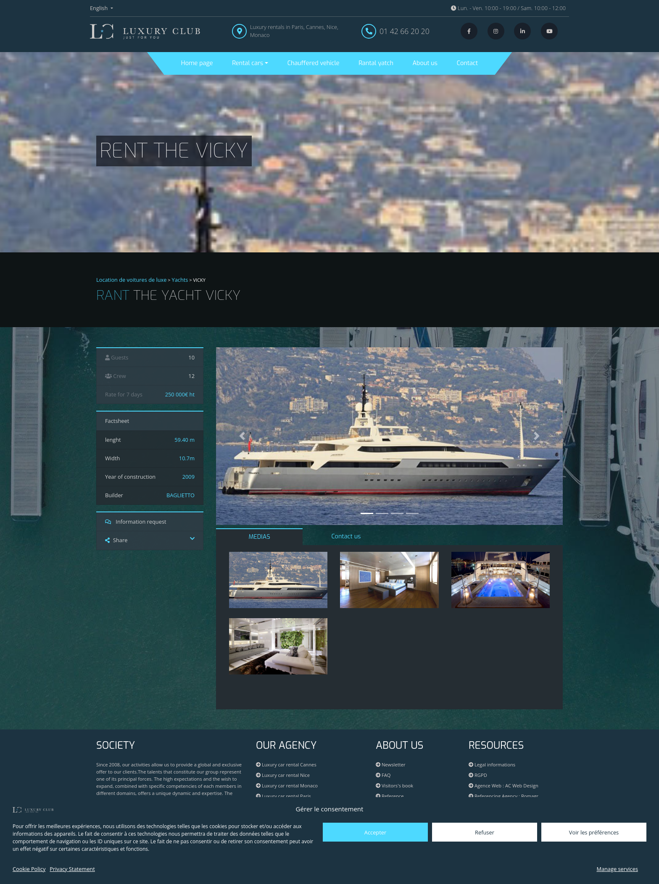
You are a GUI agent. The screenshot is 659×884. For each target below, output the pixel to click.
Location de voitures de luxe (131, 279)
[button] (242, 436)
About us (425, 63)
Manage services (617, 869)
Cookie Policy (29, 869)
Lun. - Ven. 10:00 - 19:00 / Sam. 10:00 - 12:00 (508, 8)
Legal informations (492, 764)
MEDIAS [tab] (259, 537)
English (99, 8)
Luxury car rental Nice (283, 775)
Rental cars (247, 63)
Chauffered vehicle (313, 63)
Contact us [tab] (346, 536)
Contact (467, 63)
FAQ (383, 775)
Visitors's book (394, 785)
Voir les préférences (594, 832)
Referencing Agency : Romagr (506, 796)
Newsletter (391, 764)
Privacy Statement (72, 869)
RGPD (478, 775)
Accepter (375, 832)
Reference (390, 796)
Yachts (180, 279)
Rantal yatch (375, 63)
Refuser (484, 832)
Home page (197, 63)
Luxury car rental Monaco (287, 785)
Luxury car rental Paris (283, 796)
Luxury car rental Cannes (286, 764)
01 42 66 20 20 (405, 31)
